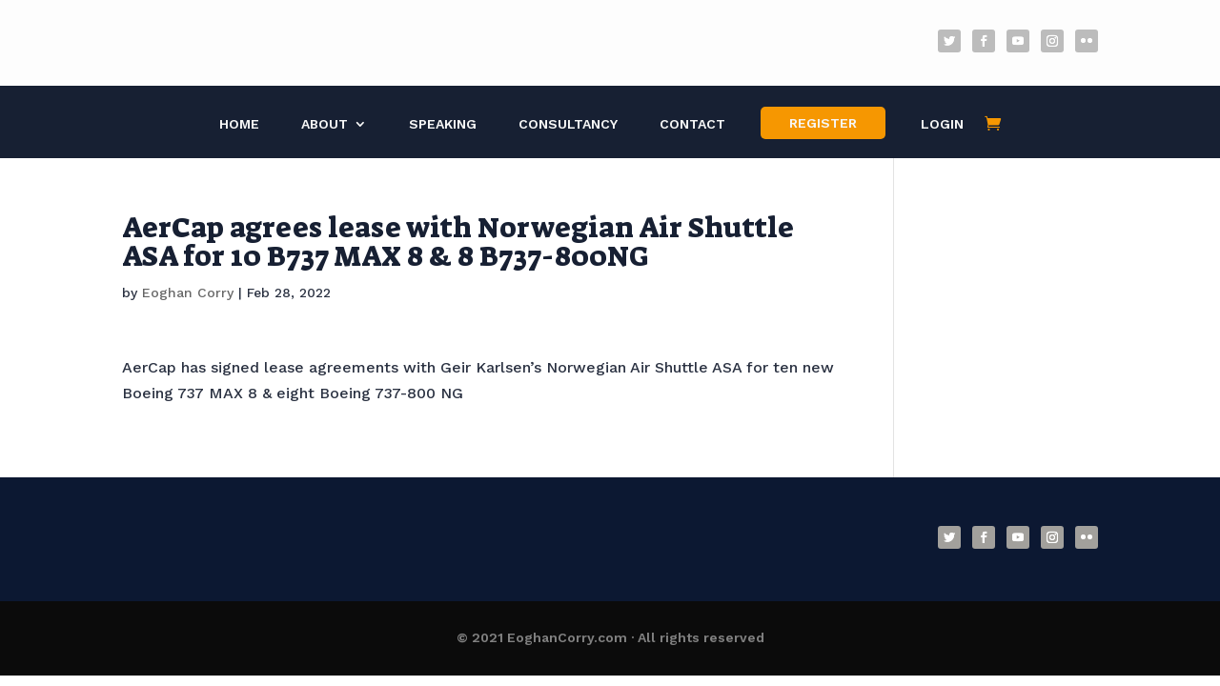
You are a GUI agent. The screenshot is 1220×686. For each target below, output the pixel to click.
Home (239, 124)
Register (823, 123)
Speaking (443, 124)
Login (942, 124)
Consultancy (568, 124)
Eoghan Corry (188, 292)
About (324, 124)
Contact (692, 124)
